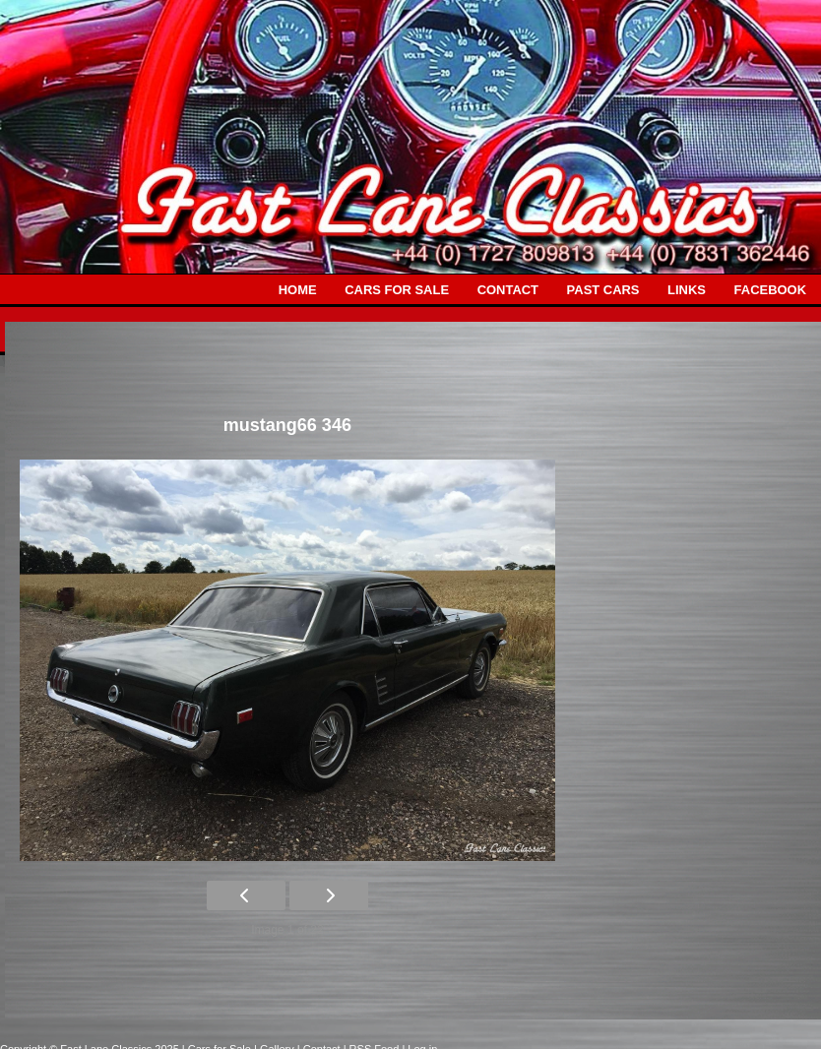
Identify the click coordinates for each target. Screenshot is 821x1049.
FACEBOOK (770, 289)
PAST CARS (603, 289)
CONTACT (507, 289)
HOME (298, 289)
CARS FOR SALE (397, 289)
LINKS (686, 289)
